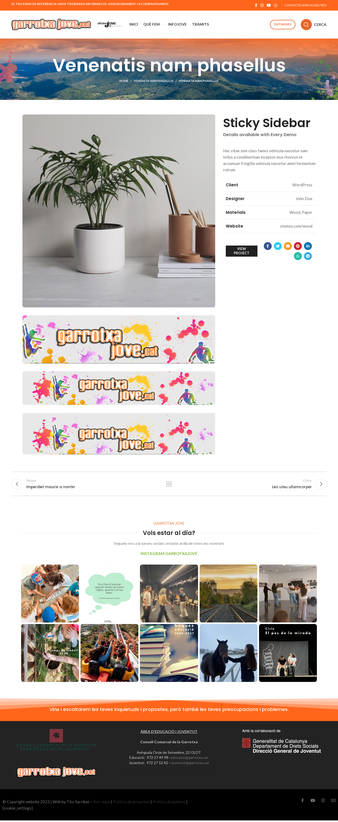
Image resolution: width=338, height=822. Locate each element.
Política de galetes (169, 803)
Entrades (282, 24)
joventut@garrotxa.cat (190, 764)
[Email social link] (288, 246)
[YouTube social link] (269, 5)
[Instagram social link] (262, 5)
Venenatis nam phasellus (153, 80)
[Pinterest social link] (298, 246)
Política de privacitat (131, 803)
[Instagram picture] (50, 595)
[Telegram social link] (308, 256)
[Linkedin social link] (308, 246)
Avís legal (101, 803)
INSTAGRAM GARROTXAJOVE (169, 555)
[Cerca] (313, 24)
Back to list (169, 484)
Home (123, 80)
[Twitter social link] (278, 246)
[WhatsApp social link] (276, 5)
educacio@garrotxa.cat (189, 759)
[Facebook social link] (256, 5)
